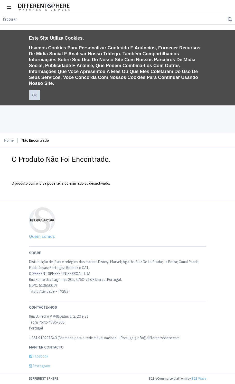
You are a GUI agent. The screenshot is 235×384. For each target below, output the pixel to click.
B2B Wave (199, 378)
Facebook (38, 356)
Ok (34, 95)
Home (9, 140)
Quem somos (42, 236)
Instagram (39, 366)
